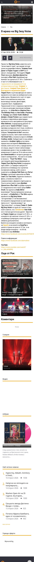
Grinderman (19, 210)
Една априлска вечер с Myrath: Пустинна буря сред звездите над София (15, 311)
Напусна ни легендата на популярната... (17, 484)
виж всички (6, 524)
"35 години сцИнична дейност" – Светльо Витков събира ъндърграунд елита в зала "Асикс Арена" (17, 14)
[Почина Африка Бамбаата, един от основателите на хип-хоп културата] (3, 514)
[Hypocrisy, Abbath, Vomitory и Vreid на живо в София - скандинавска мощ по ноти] (3, 474)
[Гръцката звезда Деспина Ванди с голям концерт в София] (3, 504)
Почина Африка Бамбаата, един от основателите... (17, 514)
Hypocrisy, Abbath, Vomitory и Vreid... (18, 474)
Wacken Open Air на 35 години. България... (15, 494)
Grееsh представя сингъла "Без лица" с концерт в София (14, 293)
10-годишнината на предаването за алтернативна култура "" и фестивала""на (14, 86)
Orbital (6, 366)
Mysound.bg (9, 541)
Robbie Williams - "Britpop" (12, 445)
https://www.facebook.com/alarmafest (15, 241)
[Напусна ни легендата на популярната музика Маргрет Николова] (3, 484)
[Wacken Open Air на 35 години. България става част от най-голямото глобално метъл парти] (3, 494)
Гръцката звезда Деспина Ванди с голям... (17, 504)
